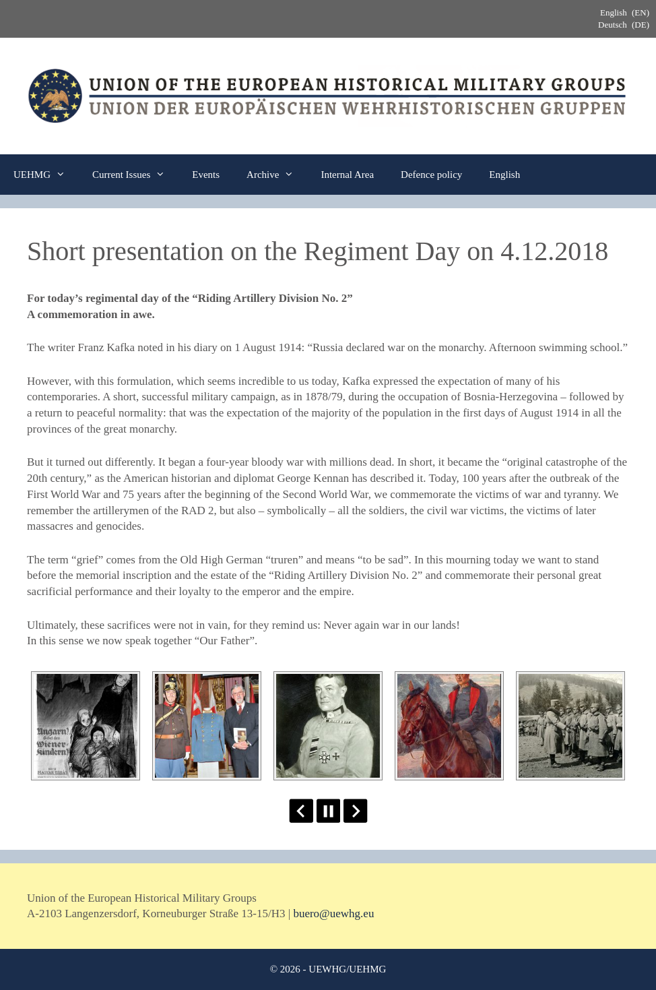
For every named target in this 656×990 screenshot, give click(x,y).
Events (206, 174)
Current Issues (135, 174)
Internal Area (347, 174)
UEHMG (46, 174)
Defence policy (431, 174)
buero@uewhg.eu (333, 913)
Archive (277, 174)
